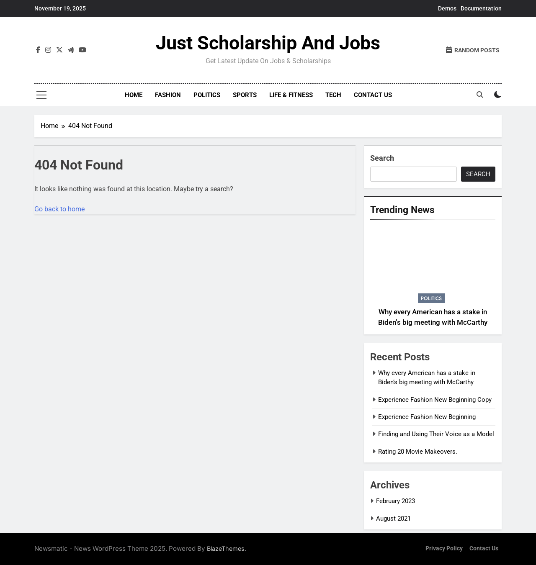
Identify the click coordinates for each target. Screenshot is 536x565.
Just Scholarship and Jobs (268, 43)
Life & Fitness (291, 95)
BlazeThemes (226, 548)
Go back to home (59, 209)
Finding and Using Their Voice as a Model (436, 434)
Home (133, 95)
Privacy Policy (444, 548)
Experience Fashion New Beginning (427, 417)
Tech (333, 95)
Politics (206, 95)
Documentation (481, 8)
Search (382, 158)
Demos (447, 8)
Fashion (168, 95)
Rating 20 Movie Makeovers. (417, 451)
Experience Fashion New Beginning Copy (435, 399)
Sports (245, 95)
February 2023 (395, 501)
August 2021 (393, 518)
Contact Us (373, 95)
